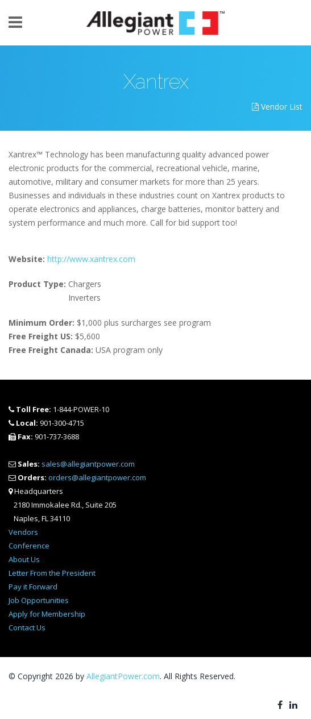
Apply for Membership (47, 614)
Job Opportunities (39, 600)
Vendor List (277, 106)
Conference (29, 546)
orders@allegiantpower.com (97, 477)
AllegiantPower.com (123, 676)
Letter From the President (52, 573)
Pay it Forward (33, 586)
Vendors (23, 532)
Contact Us (27, 627)
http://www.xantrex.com (91, 258)
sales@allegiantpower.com (88, 464)
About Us (24, 559)
